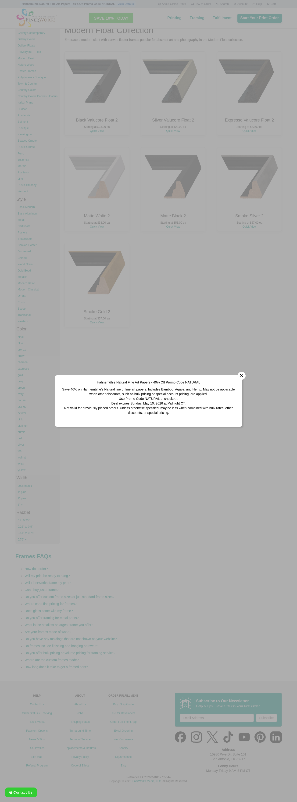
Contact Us (20, 792)
